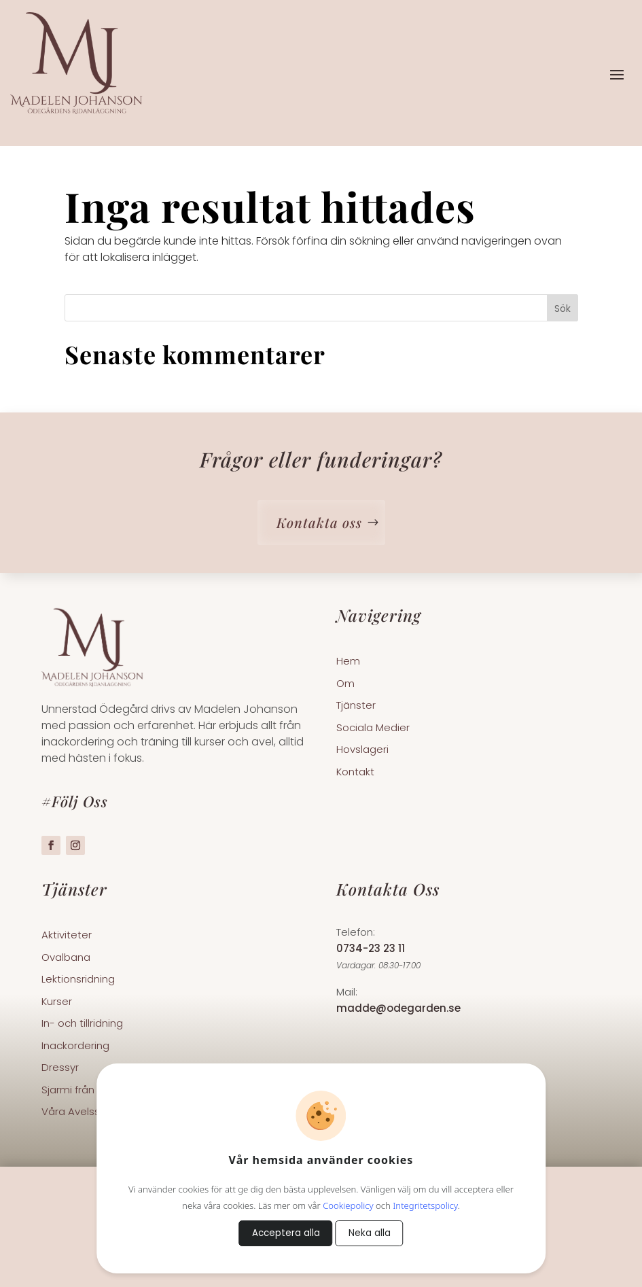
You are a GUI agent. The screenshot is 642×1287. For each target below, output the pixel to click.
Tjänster (356, 706)
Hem (348, 662)
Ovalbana (65, 958)
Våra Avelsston (79, 1112)
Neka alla (370, 1233)
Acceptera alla (286, 1233)
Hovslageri (362, 750)
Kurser (56, 1002)
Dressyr (60, 1068)
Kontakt (355, 772)
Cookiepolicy (348, 1205)
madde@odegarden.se (398, 1008)
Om (345, 684)
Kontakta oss (319, 522)
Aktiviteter (66, 936)
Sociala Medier (373, 728)
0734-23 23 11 (370, 948)
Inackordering (75, 1046)
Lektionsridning (78, 980)
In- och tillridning (82, 1024)
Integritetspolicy (425, 1205)
